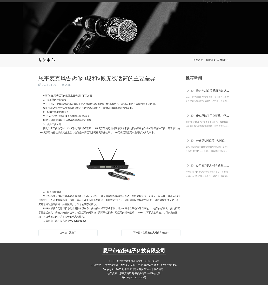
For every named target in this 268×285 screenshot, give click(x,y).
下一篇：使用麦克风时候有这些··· (151, 232)
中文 (218, 1)
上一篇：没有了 (68, 232)
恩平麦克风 (125, 273)
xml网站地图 (153, 273)
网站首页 (211, 59)
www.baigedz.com (77, 220)
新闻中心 (225, 59)
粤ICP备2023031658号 (134, 277)
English (228, 1)
